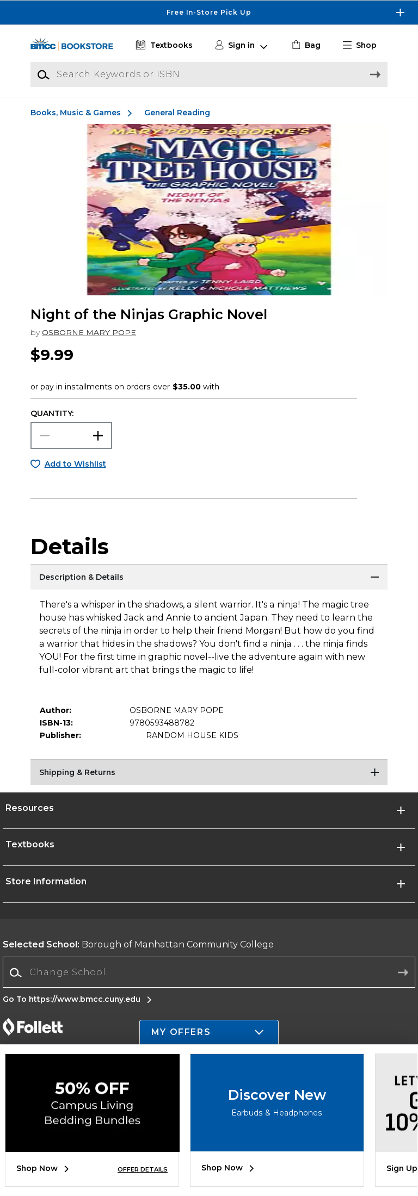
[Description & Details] (209, 578)
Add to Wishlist (75, 464)
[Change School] (209, 972)
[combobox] (209, 973)
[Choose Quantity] (71, 436)
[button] (364, 45)
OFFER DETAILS (143, 1169)
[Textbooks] (163, 45)
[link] (305, 45)
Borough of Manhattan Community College (138, 944)
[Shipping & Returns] (209, 773)
